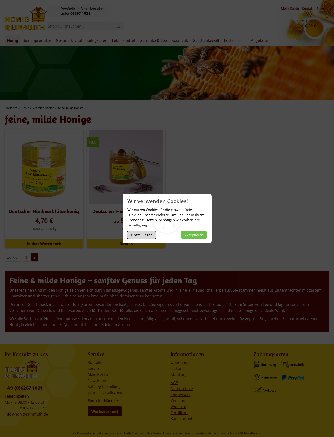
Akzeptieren (193, 235)
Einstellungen (141, 235)
